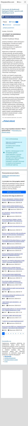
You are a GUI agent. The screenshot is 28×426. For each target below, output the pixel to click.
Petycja (5, 50)
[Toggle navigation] (25, 2)
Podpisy (13, 50)
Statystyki (17, 53)
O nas (6, 389)
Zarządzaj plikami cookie (11, 388)
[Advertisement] (14, 20)
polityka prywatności (8, 56)
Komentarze (7, 53)
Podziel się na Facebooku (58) (12, 45)
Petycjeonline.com (7, 2)
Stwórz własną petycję (14, 220)
